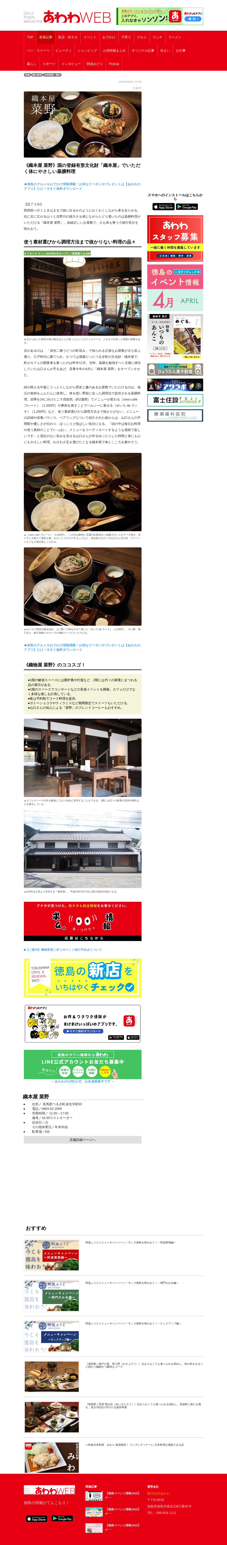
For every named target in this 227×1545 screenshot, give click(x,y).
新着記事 (45, 37)
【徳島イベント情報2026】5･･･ (122, 1495)
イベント (90, 37)
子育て (126, 37)
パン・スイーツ (38, 50)
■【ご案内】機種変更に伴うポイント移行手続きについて (63, 949)
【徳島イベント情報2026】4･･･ (122, 1511)
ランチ (157, 37)
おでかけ (108, 37)
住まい (165, 50)
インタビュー (71, 64)
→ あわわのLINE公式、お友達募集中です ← (83, 1081)
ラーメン (174, 37)
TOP (30, 37)
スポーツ (49, 64)
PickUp (114, 64)
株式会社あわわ (158, 1493)
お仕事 (181, 50)
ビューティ (64, 50)
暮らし (32, 64)
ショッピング (87, 50)
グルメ (142, 37)
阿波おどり (95, 64)
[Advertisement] (83, 1180)
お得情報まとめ (114, 50)
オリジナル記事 (143, 50)
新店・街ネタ (68, 37)
